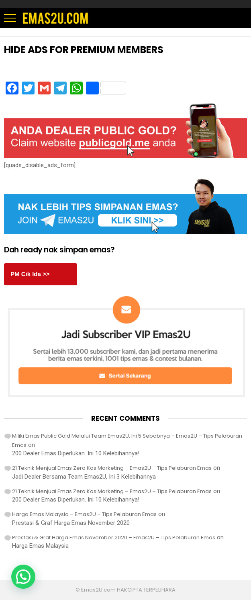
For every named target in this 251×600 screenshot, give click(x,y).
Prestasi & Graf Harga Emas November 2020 (71, 522)
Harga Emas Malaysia (40, 545)
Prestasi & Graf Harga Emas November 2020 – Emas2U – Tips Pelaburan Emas (113, 537)
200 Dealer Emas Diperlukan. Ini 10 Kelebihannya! (75, 453)
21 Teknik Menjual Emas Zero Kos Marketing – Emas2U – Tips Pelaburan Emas (112, 468)
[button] (23, 577)
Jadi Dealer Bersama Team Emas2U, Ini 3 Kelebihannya (84, 476)
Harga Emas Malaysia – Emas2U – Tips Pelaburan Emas (84, 514)
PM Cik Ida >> (30, 273)
